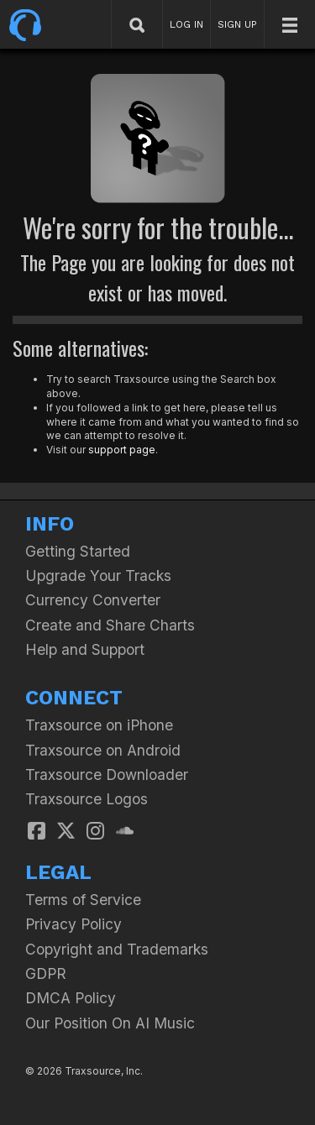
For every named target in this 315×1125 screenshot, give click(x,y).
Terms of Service (83, 899)
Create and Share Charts (110, 625)
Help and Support (84, 649)
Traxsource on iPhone (99, 725)
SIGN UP (237, 24)
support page (121, 449)
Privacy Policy (73, 924)
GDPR (45, 973)
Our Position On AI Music (110, 1023)
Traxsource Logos (86, 799)
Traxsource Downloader (106, 774)
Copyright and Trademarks (116, 949)
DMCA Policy (70, 998)
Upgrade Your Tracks (98, 575)
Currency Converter (92, 600)
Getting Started (77, 551)
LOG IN (186, 24)
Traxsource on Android (103, 750)
